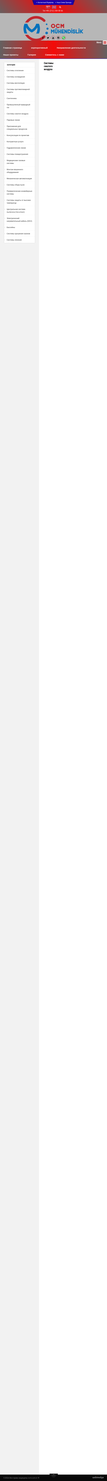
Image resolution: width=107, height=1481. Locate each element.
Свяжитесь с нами (54, 55)
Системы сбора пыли (16, 185)
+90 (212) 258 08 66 (54, 11)
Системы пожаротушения (17, 154)
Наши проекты (10, 55)
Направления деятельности (71, 48)
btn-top (54, 1476)
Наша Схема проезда (64, 2)
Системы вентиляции (16, 83)
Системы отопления (15, 70)
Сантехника (12, 98)
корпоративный (39, 48)
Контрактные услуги (15, 141)
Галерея (31, 55)
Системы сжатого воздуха (17, 114)
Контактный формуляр (46, 2)
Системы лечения (14, 240)
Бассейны (11, 227)
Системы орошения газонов (18, 233)
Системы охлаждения (16, 77)
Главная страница (12, 48)
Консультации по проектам (18, 135)
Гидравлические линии (16, 148)
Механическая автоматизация (19, 178)
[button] (49, 7)
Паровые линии (13, 120)
